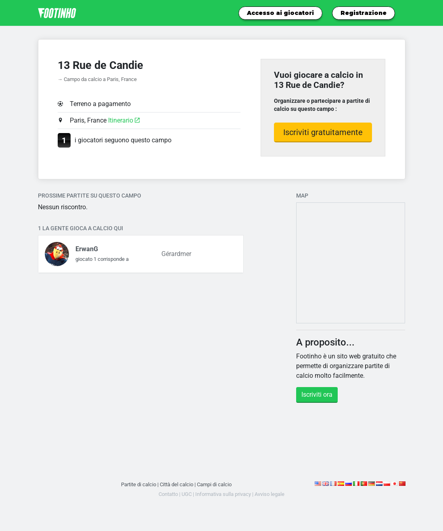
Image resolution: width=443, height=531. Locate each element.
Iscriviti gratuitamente (323, 132)
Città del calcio (176, 484)
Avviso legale (269, 494)
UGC (187, 494)
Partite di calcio (138, 484)
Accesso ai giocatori (280, 13)
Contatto (168, 494)
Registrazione (364, 13)
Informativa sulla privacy (223, 494)
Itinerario (124, 120)
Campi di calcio (214, 484)
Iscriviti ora (316, 394)
